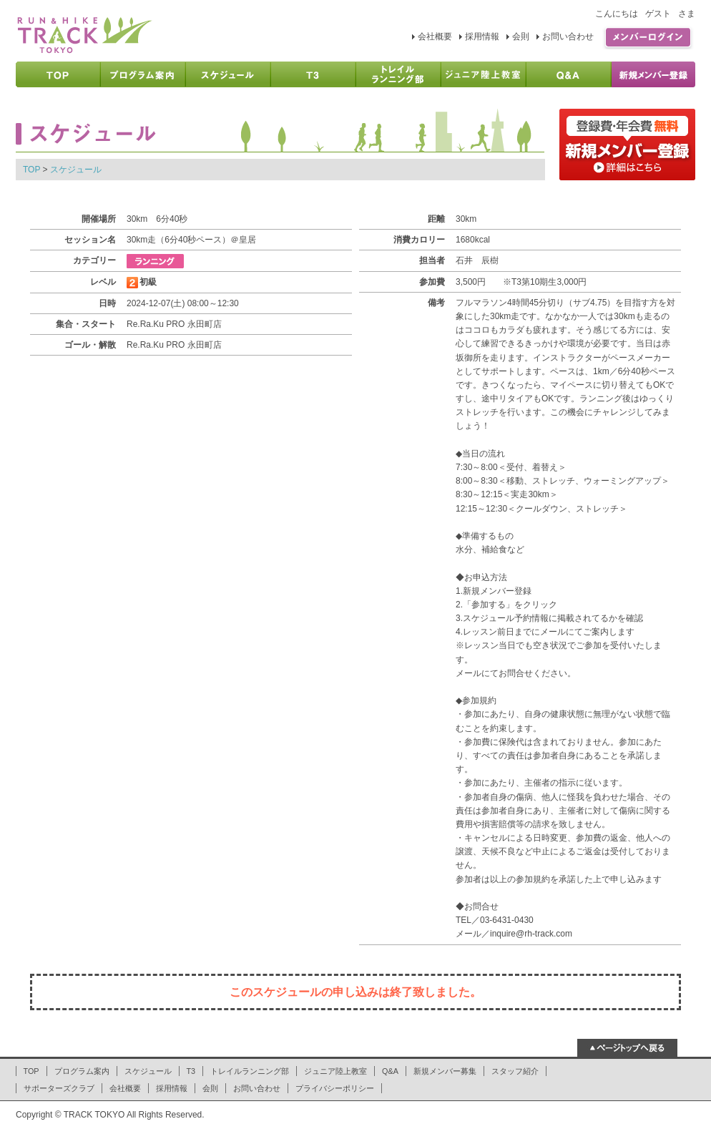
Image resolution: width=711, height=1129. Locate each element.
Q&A (390, 1071)
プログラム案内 (81, 1071)
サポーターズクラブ (59, 1088)
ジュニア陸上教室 (335, 1071)
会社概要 (435, 36)
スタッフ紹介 (515, 1071)
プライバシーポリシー (334, 1088)
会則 (520, 36)
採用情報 (482, 36)
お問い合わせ (568, 36)
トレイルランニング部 (249, 1071)
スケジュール (76, 170)
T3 (191, 1071)
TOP (31, 170)
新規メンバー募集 (444, 1071)
